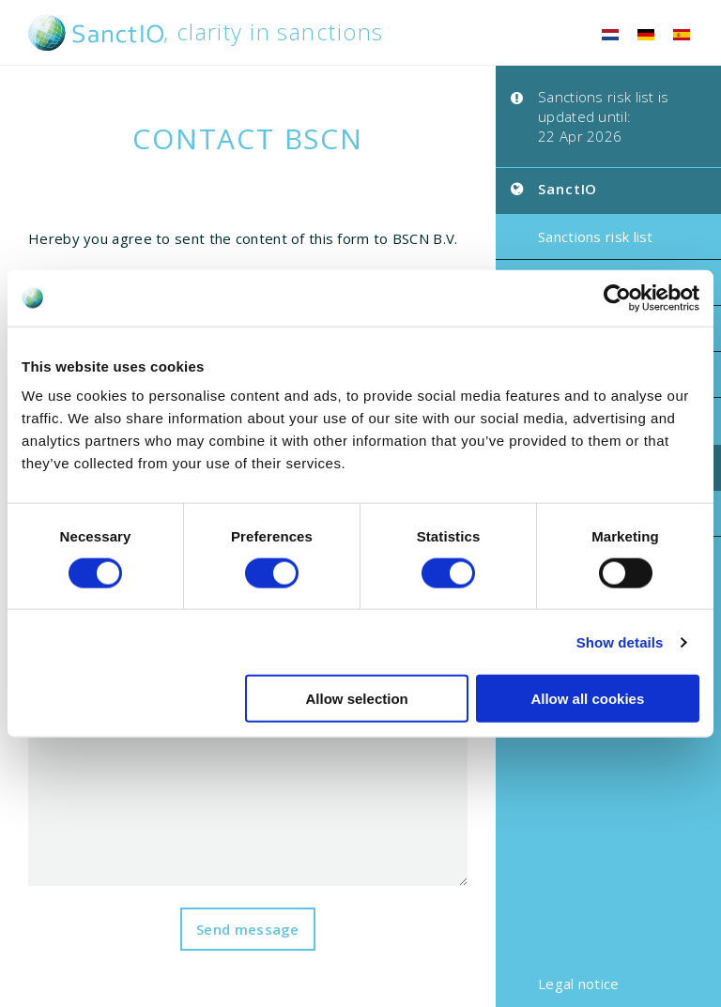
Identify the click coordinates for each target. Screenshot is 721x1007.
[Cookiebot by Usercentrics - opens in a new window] (617, 297)
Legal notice (579, 983)
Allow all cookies (587, 699)
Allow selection (357, 699)
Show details (620, 641)
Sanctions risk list (595, 236)
